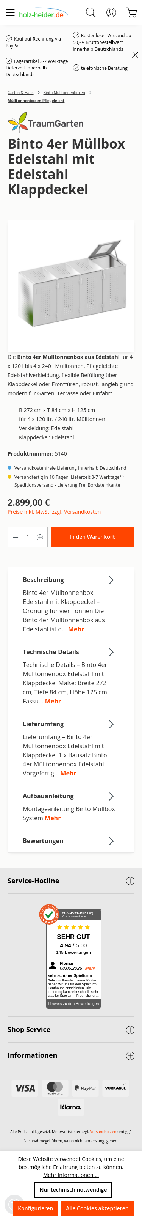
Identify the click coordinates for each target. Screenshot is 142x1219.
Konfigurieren (35, 1208)
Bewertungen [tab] (69, 840)
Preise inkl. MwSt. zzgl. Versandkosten (54, 511)
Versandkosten (103, 1131)
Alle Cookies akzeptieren (97, 1208)
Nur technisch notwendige (73, 1189)
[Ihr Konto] (111, 12)
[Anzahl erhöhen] (40, 537)
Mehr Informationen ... (71, 1174)
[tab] (69, 604)
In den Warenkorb (93, 536)
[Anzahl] (28, 537)
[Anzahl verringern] (15, 537)
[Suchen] (91, 12)
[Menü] (10, 12)
